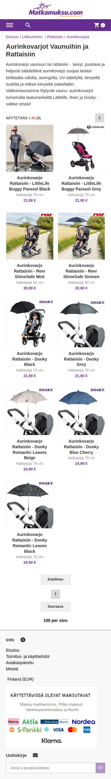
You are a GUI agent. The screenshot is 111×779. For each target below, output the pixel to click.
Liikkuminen (33, 37)
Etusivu (12, 37)
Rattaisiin (55, 37)
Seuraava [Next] (55, 606)
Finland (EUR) (20, 679)
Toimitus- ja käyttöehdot (27, 656)
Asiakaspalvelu (19, 662)
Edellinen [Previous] (55, 579)
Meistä (12, 668)
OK (100, 768)
